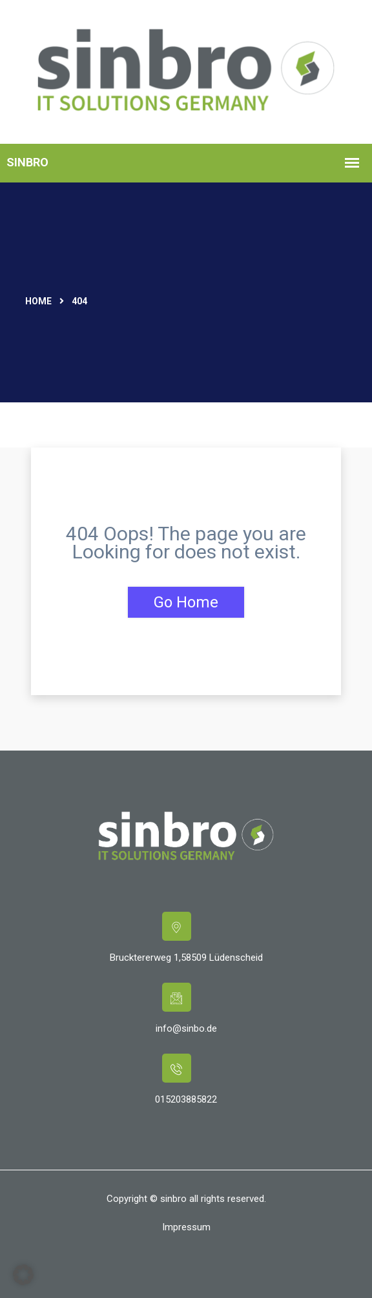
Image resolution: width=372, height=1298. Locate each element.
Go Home (186, 602)
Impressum (186, 1227)
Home (38, 301)
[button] (23, 1275)
